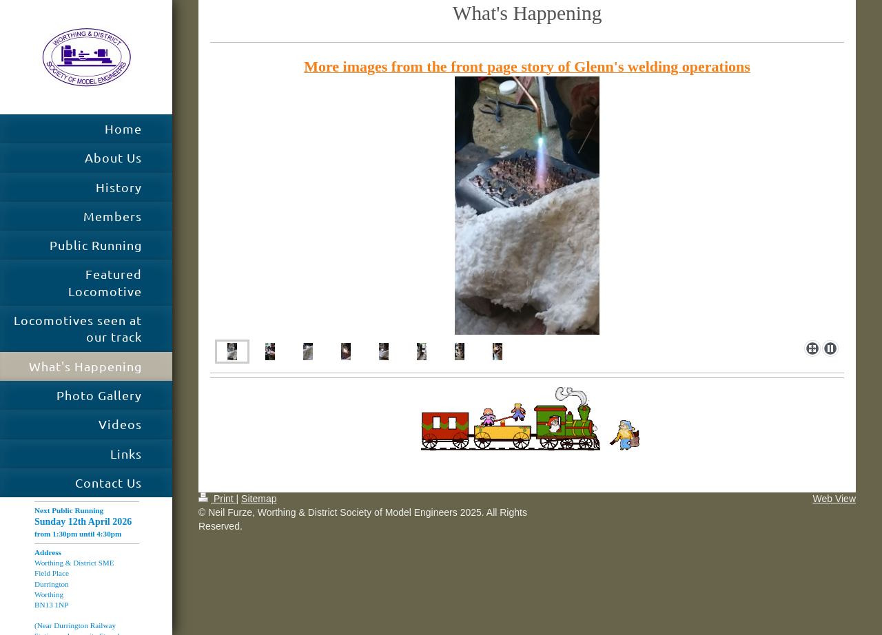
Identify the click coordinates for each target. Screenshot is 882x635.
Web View (834, 498)
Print (217, 498)
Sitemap (258, 498)
